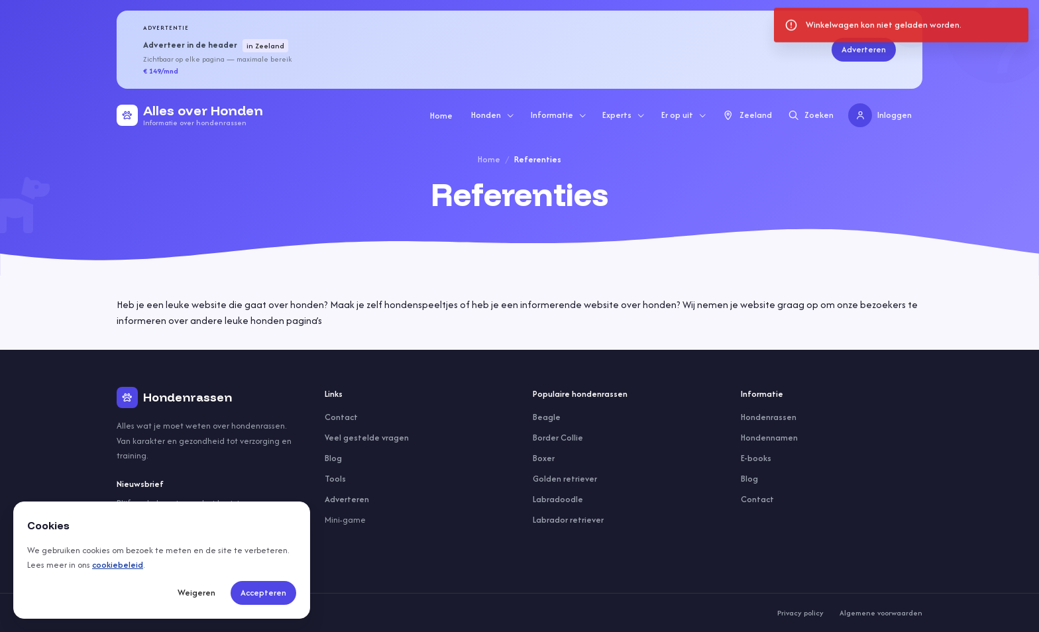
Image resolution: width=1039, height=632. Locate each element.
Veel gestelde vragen (367, 437)
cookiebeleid (117, 564)
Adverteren (864, 49)
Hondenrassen (768, 417)
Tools (335, 478)
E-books (756, 458)
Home (441, 115)
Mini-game (345, 519)
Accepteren (263, 592)
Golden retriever (565, 478)
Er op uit (684, 115)
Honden (493, 115)
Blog (333, 458)
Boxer (544, 458)
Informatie (559, 115)
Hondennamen (769, 437)
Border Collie (558, 437)
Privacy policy (800, 612)
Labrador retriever (568, 519)
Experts (623, 115)
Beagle (547, 417)
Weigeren (196, 592)
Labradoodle (558, 499)
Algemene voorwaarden (881, 612)
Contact (341, 417)
